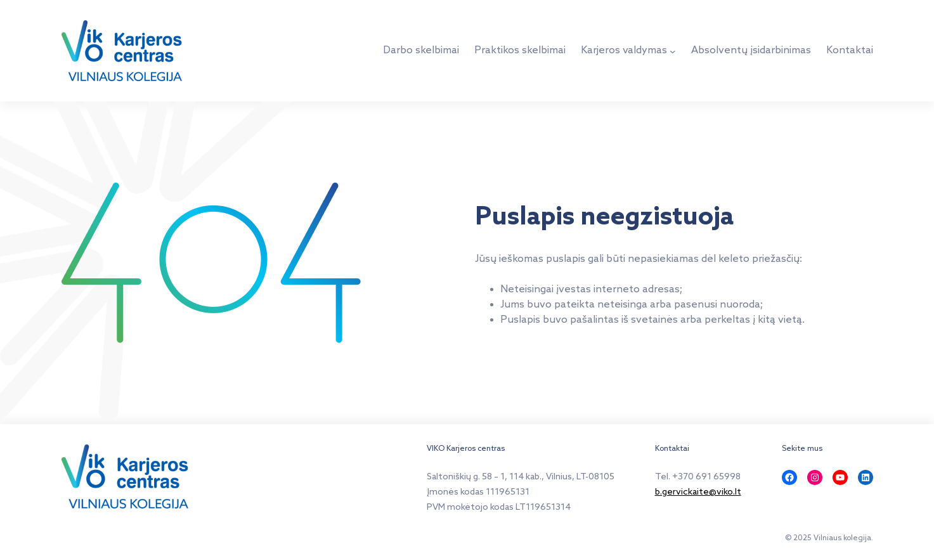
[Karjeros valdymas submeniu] (673, 51)
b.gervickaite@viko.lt (698, 492)
